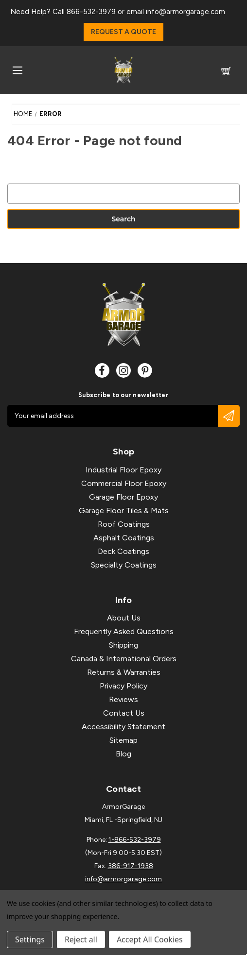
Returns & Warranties (123, 672)
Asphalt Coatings (123, 537)
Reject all (81, 939)
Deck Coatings (123, 551)
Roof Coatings (124, 524)
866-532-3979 (91, 11)
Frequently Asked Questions (124, 631)
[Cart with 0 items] (226, 72)
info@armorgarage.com (185, 11)
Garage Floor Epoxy (123, 497)
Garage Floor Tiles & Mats (124, 510)
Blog (123, 753)
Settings (30, 939)
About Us (124, 617)
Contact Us (123, 713)
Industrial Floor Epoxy (123, 469)
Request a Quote (123, 32)
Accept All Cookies (150, 939)
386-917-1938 (130, 866)
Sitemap (123, 740)
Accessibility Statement (123, 726)
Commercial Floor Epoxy (123, 483)
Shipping (123, 645)
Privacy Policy (123, 685)
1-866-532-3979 (134, 840)
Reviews (123, 699)
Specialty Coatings (124, 565)
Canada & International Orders (123, 658)
